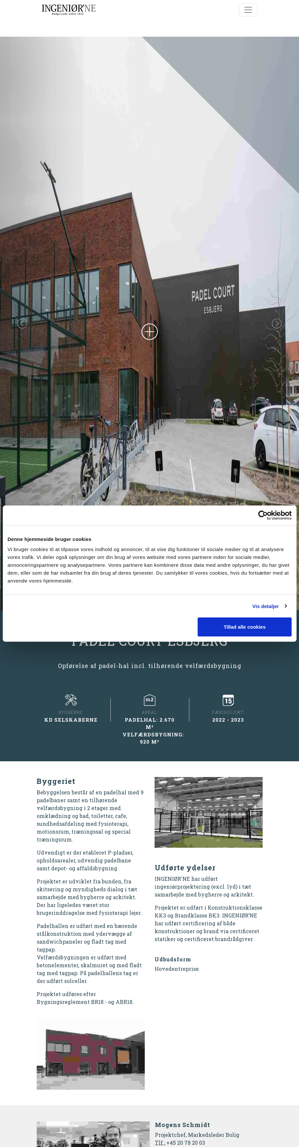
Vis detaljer (265, 606)
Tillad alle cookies (245, 627)
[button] (22, 323)
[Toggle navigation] (248, 9)
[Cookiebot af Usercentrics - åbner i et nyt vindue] (262, 515)
